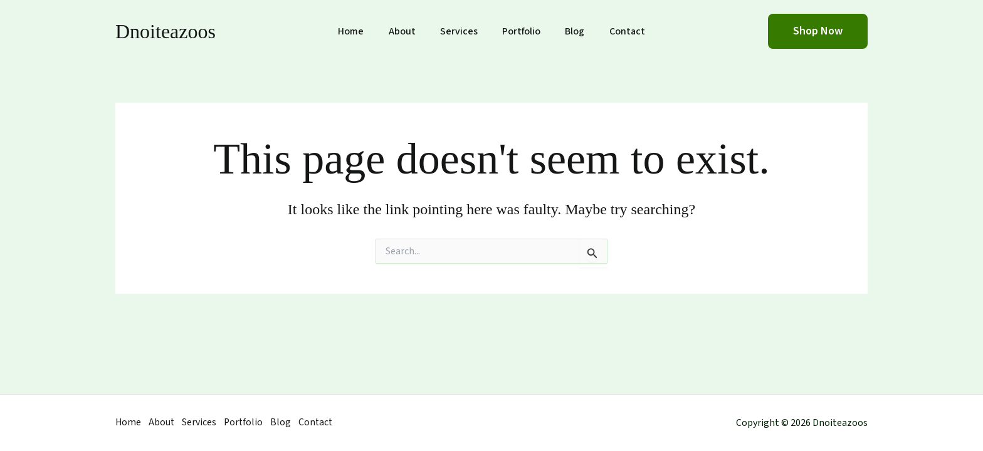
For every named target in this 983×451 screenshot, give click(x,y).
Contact (616, 32)
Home (363, 32)
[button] (818, 31)
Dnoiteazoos (165, 31)
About (409, 32)
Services (461, 32)
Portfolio (519, 32)
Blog (568, 32)
